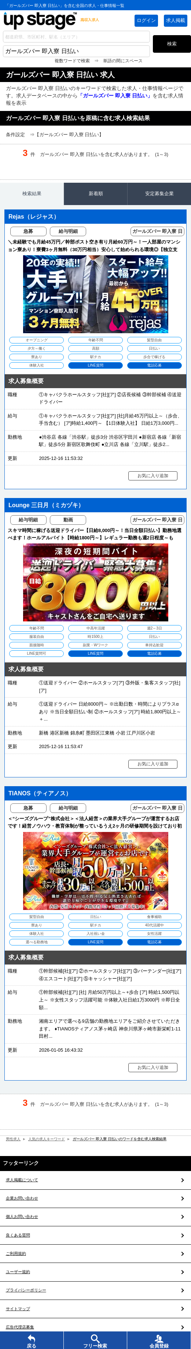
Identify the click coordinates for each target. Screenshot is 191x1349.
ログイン (146, 20)
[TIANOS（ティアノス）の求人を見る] (95, 923)
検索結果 (31, 193)
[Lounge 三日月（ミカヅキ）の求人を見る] (95, 627)
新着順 (96, 193)
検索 (172, 44)
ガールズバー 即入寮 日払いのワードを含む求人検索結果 (129, 1141)
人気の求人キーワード (50, 1141)
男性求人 (14, 1141)
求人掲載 (175, 20)
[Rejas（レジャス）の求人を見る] (95, 338)
